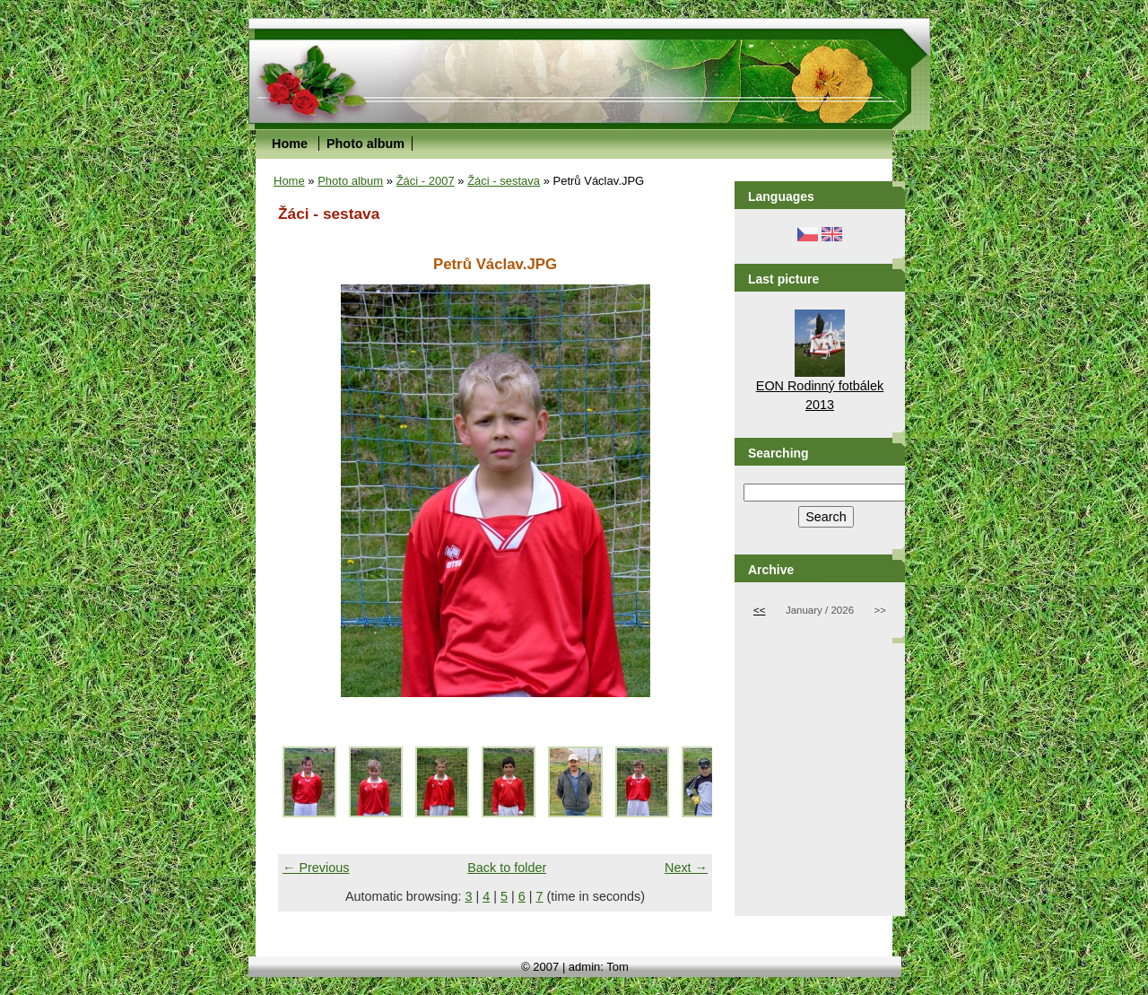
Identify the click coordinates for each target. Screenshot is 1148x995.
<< (759, 610)
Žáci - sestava (503, 181)
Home (290, 143)
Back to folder (506, 867)
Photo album (365, 143)
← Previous (316, 867)
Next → (686, 867)
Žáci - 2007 (425, 181)
